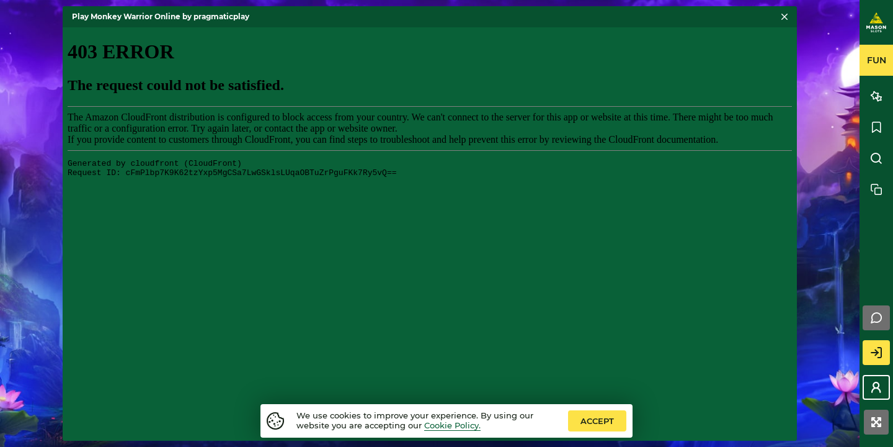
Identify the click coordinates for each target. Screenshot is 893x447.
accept (597, 421)
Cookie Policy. (452, 425)
